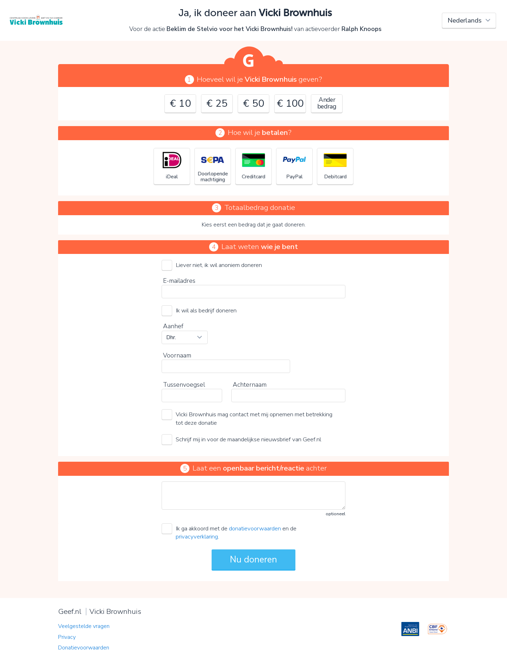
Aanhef (173, 326)
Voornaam (177, 355)
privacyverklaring (197, 537)
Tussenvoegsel (184, 384)
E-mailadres (179, 280)
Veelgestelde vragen (83, 626)
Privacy (67, 637)
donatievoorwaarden (255, 528)
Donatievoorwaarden (83, 648)
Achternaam (250, 384)
